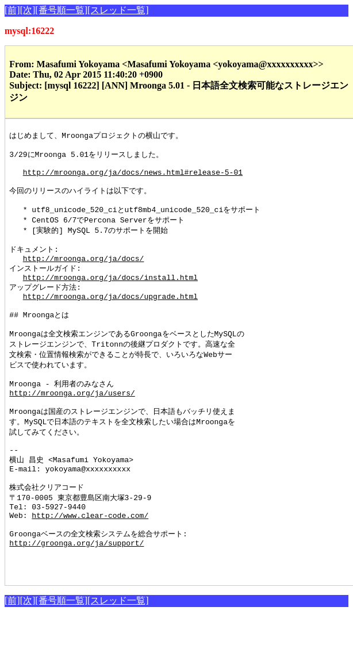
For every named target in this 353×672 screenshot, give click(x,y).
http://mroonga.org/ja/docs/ (83, 274)
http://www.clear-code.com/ (90, 561)
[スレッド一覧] (118, 10)
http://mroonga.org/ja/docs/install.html (110, 295)
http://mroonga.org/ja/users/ (72, 423)
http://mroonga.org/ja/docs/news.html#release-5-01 (133, 178)
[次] (28, 10)
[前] (12, 10)
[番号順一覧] (61, 10)
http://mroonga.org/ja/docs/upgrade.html (110, 317)
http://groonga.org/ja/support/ (76, 593)
